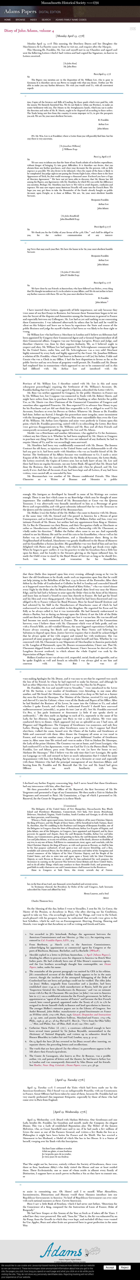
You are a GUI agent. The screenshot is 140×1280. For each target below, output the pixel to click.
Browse (20, 20)
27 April (88, 954)
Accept (110, 1267)
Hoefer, (49, 1065)
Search (46, 20)
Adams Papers (101, 954)
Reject (125, 1267)
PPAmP (94, 950)
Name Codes (71, 20)
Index (33, 20)
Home (7, 20)
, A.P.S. (55, 940)
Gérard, (92, 1014)
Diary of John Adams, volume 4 (29, 30)
